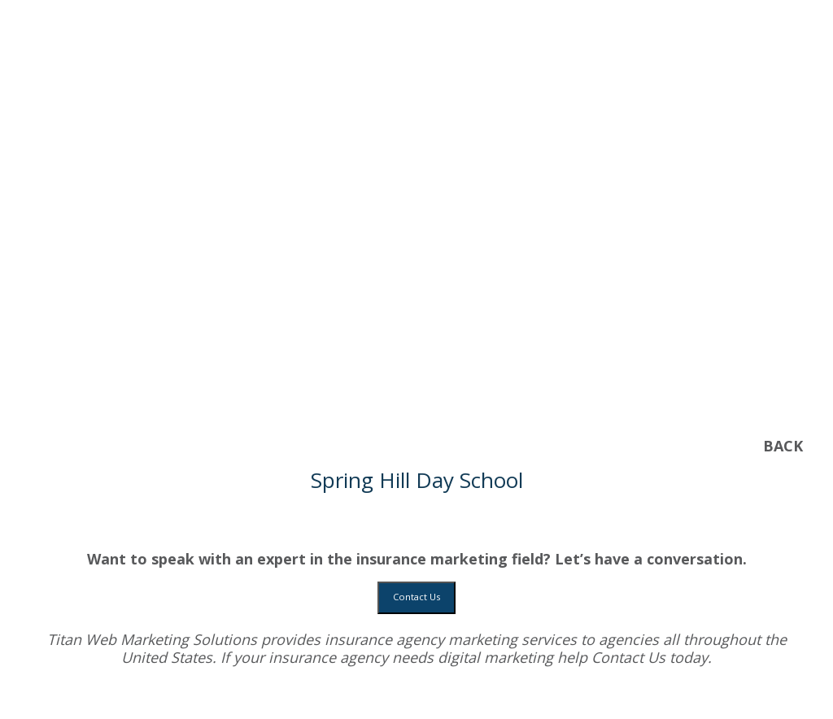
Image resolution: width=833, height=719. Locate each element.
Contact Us (416, 596)
